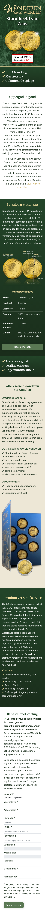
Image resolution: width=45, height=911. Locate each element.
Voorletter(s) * (11, 802)
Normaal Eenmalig (22, 58)
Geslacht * (9, 794)
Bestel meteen (22, 346)
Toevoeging (10, 835)
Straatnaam (9, 844)
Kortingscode (11, 876)
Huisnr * (8, 826)
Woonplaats (10, 852)
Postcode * (9, 818)
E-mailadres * (11, 868)
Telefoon (8, 860)
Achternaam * (11, 810)
